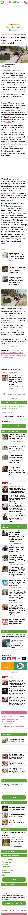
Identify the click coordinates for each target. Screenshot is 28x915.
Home (2, 34)
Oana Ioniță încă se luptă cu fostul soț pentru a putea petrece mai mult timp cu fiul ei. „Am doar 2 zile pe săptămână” (17, 609)
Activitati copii (7, 724)
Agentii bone (19, 726)
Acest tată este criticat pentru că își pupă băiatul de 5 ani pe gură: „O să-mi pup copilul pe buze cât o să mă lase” (17, 380)
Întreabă (14, 879)
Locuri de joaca (12, 719)
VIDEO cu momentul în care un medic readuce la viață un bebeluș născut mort (17, 583)
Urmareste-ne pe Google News (14, 394)
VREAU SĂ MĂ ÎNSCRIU (14, 425)
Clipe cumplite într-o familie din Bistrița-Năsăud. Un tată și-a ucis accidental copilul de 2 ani (17, 559)
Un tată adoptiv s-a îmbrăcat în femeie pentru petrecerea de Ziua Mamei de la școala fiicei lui (16, 459)
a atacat (8, 122)
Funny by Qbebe (8, 851)
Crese (4, 717)
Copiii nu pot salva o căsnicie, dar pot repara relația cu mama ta (17, 446)
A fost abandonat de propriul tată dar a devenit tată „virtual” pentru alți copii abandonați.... (16, 280)
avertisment (5, 193)
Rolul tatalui (10, 34)
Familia (5, 34)
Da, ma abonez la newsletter (14, 903)
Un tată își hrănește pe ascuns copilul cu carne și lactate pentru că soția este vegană (17, 437)
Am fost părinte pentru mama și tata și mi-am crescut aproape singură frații (17, 269)
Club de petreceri (8, 721)
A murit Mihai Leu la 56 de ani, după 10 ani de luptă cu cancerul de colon (17, 622)
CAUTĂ (14, 797)
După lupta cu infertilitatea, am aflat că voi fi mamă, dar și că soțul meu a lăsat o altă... (16, 256)
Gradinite (11, 717)
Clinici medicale (8, 726)
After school (20, 717)
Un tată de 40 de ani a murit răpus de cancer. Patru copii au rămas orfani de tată (17, 548)
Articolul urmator (9, 373)
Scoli (4, 719)
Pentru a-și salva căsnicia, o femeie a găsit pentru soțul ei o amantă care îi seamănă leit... (17, 470)
